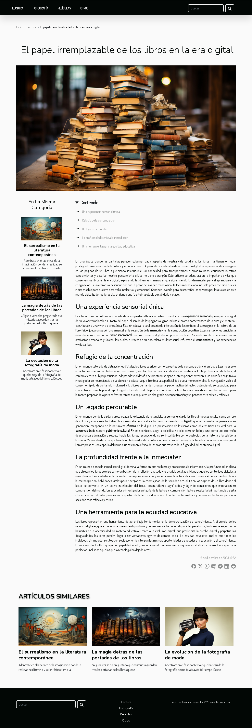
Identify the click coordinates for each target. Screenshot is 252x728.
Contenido (89, 202)
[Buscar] (206, 8)
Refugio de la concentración (99, 220)
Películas (64, 8)
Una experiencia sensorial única (101, 212)
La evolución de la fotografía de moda (42, 363)
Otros (84, 8)
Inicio (19, 27)
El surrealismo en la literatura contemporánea (42, 250)
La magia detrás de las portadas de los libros (41, 308)
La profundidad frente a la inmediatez (105, 238)
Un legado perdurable (95, 229)
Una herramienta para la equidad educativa (108, 246)
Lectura (17, 8)
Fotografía (40, 8)
